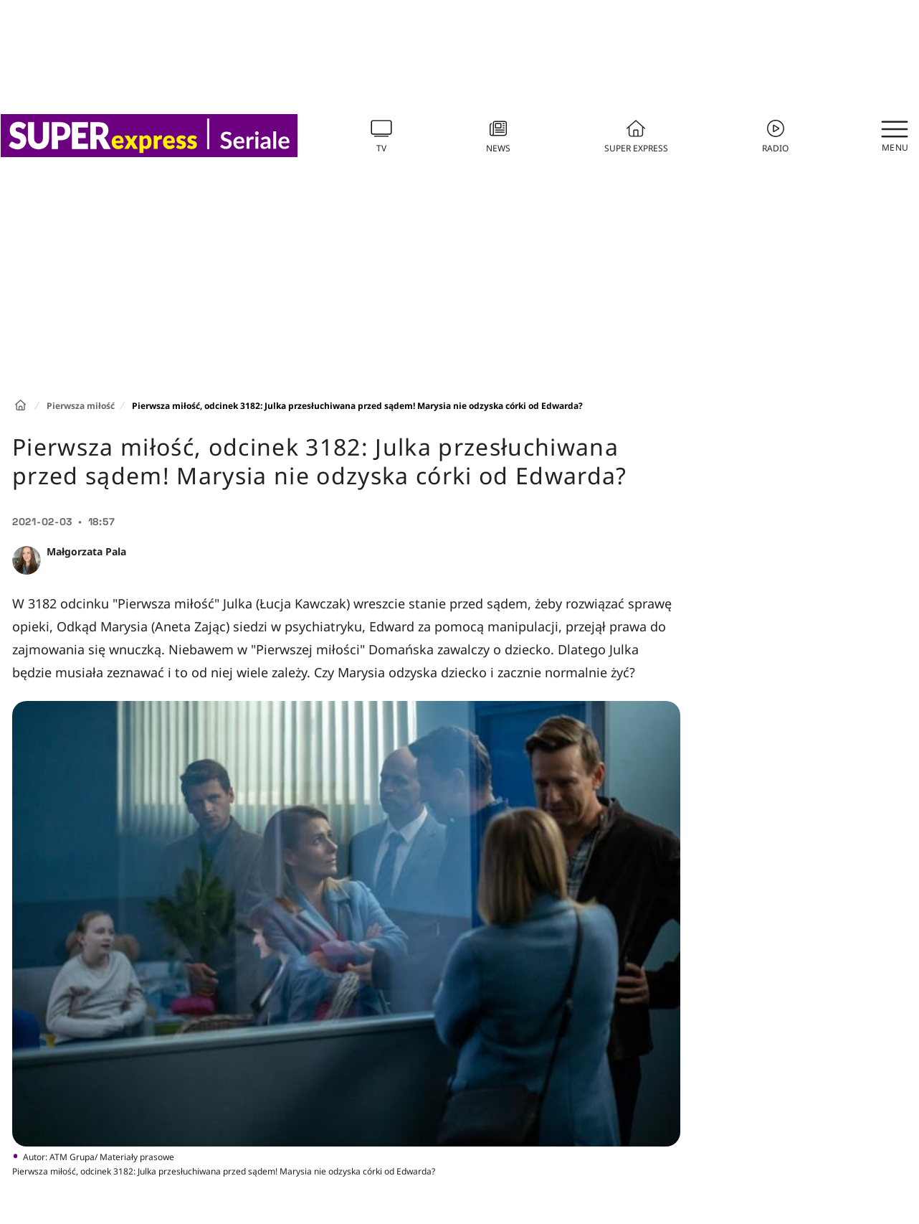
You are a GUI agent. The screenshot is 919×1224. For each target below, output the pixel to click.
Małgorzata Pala (86, 551)
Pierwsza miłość (81, 406)
